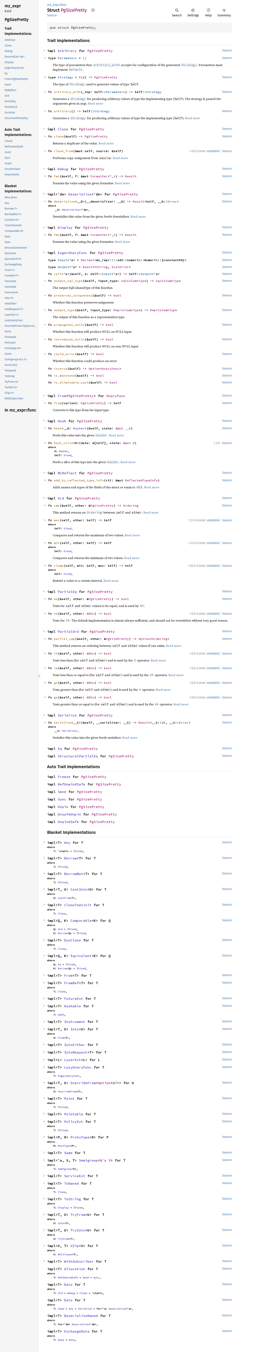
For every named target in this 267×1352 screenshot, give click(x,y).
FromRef (71, 983)
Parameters (67, 58)
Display (65, 227)
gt (56, 683)
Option (94, 368)
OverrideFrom (83, 1083)
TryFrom (77, 1214)
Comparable (81, 920)
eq (56, 599)
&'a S (105, 1160)
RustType (64, 1145)
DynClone (72, 940)
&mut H (129, 443)
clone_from (63, 151)
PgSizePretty (100, 51)
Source (52, 15)
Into (74, 1029)
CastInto (78, 889)
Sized (67, 455)
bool (117, 295)
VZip (74, 1246)
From (62, 396)
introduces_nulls (69, 339)
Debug (63, 169)
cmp (57, 505)
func (64, 5)
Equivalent (81, 956)
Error (172, 201)
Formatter (99, 176)
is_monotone (64, 375)
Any (67, 842)
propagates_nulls (69, 325)
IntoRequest (75, 1052)
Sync (62, 799)
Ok (163, 722)
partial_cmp (64, 639)
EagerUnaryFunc (72, 253)
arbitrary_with (67, 92)
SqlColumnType (133, 281)
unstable (213, 151)
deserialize (64, 201)
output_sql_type (68, 281)
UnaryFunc (110, 368)
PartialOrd (68, 631)
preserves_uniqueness (73, 295)
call (58, 274)
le (56, 668)
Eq (60, 748)
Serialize (67, 715)
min (57, 543)
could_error (64, 354)
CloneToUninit (78, 905)
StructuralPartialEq (78, 756)
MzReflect (67, 473)
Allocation (74, 1269)
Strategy (65, 77)
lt (56, 653)
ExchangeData (76, 1331)
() (85, 58)
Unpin (63, 807)
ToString (72, 1199)
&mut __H (123, 428)
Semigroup (88, 1160)
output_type (64, 310)
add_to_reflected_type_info (79, 480)
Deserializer (71, 209)
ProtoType (79, 1137)
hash (58, 428)
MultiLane (65, 1254)
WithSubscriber (79, 1261)
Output (63, 267)
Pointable (73, 1114)
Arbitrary (67, 51)
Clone (63, 129)
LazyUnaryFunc (78, 1067)
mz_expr (53, 5)
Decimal (87, 260)
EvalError (120, 267)
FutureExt (73, 998)
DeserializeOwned (81, 1315)
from (58, 403)
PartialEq (67, 591)
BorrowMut (73, 874)
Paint (69, 1098)
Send (62, 792)
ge (56, 697)
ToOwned (71, 1183)
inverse (60, 368)
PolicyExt (73, 1121)
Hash (62, 421)
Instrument (74, 1021)
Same (68, 1153)
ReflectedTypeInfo (141, 480)
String (102, 267)
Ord (61, 498)
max (57, 520)
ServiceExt (74, 1176)
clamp (58, 565)
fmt (57, 176)
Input (62, 260)
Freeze (64, 776)
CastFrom (64, 898)
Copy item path (93, 10)
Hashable (72, 1006)
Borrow (70, 858)
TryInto (77, 1230)
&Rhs (90, 613)
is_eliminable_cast (71, 382)
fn (81, 77)
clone (58, 136)
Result (131, 176)
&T (115, 1083)
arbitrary (62, 111)
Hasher (79, 428)
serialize (62, 722)
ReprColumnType (126, 310)
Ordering (131, 505)
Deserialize (80, 194)
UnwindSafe (68, 822)
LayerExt (72, 1060)
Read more (95, 103)
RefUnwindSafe (71, 784)
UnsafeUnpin (69, 814)
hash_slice (63, 443)
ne (56, 613)
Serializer (69, 731)
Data (68, 1284)
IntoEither (74, 1045)
